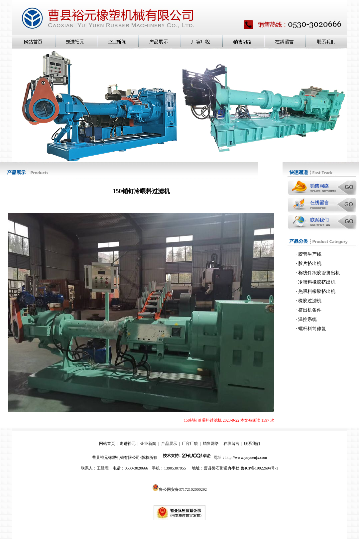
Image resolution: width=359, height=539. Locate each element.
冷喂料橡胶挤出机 (316, 282)
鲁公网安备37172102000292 (179, 489)
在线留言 (231, 443)
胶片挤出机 (309, 263)
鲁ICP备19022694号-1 (259, 468)
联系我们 (252, 443)
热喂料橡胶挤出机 (316, 291)
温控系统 (307, 319)
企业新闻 (148, 443)
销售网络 (211, 443)
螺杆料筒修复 (312, 328)
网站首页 (107, 443)
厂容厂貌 (190, 443)
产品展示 (169, 443)
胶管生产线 (309, 254)
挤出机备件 (309, 310)
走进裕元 (128, 443)
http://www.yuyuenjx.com (246, 457)
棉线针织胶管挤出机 (319, 272)
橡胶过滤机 (309, 300)
